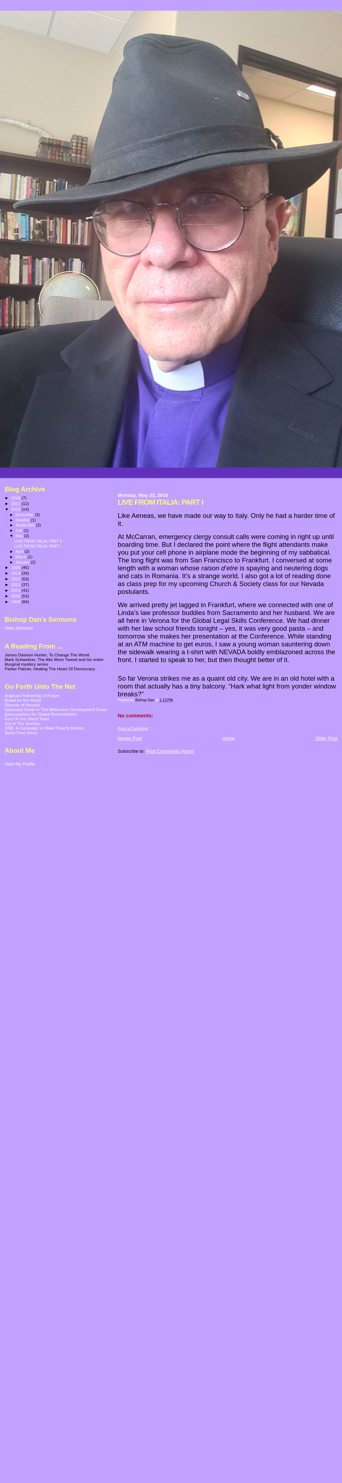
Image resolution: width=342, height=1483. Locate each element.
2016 (16, 509)
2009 (16, 601)
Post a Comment (133, 728)
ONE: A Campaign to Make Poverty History (44, 728)
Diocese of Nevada (22, 704)
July (20, 530)
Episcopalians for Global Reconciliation (41, 714)
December (25, 515)
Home (228, 738)
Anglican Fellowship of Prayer (32, 695)
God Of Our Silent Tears (27, 718)
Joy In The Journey (22, 723)
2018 (16, 497)
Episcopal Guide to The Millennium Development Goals (56, 709)
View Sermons (19, 628)
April (20, 551)
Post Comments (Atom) (170, 751)
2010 (16, 596)
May (20, 536)
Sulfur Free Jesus (21, 732)
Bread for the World (23, 700)
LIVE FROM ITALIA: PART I (37, 546)
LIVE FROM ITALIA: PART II (38, 541)
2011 (16, 590)
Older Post (326, 738)
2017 (16, 503)
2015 (16, 567)
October (23, 520)
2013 (16, 578)
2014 (16, 573)
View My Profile (20, 764)
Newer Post (130, 738)
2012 (16, 584)
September (26, 525)
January (23, 562)
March (22, 557)
